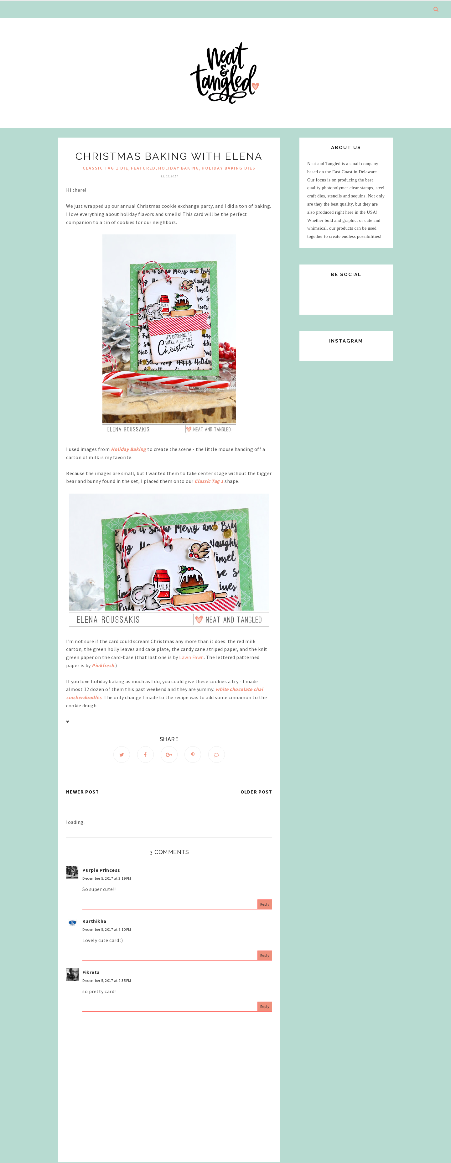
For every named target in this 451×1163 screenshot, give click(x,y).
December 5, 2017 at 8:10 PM (106, 929)
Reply (265, 904)
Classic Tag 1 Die (105, 168)
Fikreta (91, 972)
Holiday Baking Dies (229, 168)
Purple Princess (101, 870)
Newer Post (82, 792)
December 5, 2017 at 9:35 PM (106, 980)
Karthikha (94, 921)
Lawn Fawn (191, 657)
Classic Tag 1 (209, 481)
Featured (143, 168)
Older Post (256, 792)
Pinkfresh (103, 665)
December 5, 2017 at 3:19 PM (106, 878)
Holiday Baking (178, 168)
